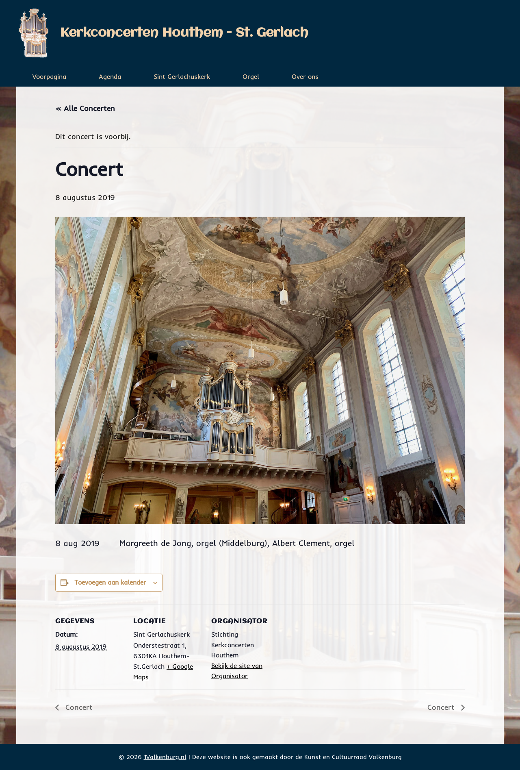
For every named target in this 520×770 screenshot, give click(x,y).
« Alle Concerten (85, 108)
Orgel (251, 76)
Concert (78, 707)
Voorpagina (49, 76)
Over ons (305, 76)
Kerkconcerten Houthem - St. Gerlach (184, 33)
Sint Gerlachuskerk (182, 76)
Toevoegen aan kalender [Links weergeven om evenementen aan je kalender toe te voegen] (110, 582)
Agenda (110, 76)
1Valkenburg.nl (165, 757)
